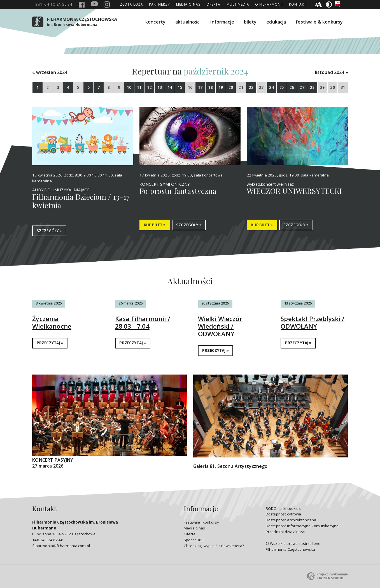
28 (312, 87)
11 (139, 87)
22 (251, 87)
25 (281, 87)
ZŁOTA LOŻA (131, 4)
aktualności (188, 22)
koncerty (155, 22)
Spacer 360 (194, 539)
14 (169, 87)
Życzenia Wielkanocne (51, 322)
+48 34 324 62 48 (47, 539)
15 (180, 87)
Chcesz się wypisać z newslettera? (214, 545)
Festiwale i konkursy (201, 522)
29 (322, 87)
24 (271, 87)
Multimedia (238, 4)
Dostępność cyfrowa (283, 514)
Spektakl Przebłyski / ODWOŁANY (312, 322)
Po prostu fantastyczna (177, 191)
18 (210, 87)
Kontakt (297, 4)
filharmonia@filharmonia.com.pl (61, 545)
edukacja (276, 22)
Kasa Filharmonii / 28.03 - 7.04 (142, 322)
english (53, 4)
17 (200, 87)
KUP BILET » (155, 224)
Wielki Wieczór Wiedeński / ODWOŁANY (220, 326)
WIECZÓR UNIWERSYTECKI (294, 191)
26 (292, 87)
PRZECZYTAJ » (50, 342)
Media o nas (188, 4)
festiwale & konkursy (319, 22)
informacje (222, 22)
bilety (250, 22)
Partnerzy (159, 4)
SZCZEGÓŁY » (49, 230)
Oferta (213, 4)
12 (149, 87)
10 (129, 87)
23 (261, 87)
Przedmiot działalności (285, 531)
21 (241, 87)
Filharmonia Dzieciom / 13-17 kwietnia (81, 201)
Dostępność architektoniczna (291, 519)
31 (343, 87)
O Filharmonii (269, 4)
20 (231, 87)
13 (159, 87)
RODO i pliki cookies (283, 508)
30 (332, 87)
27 (302, 87)
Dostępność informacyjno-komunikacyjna (302, 525)
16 (190, 87)
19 (220, 87)
